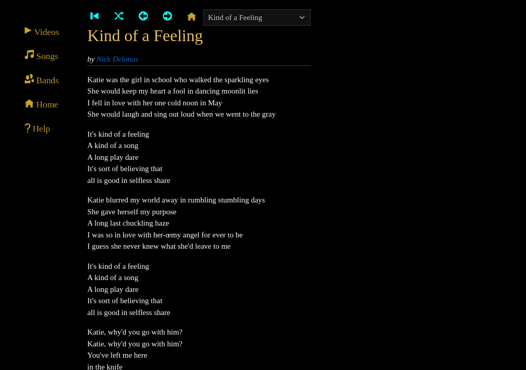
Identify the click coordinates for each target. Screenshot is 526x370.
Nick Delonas (117, 59)
